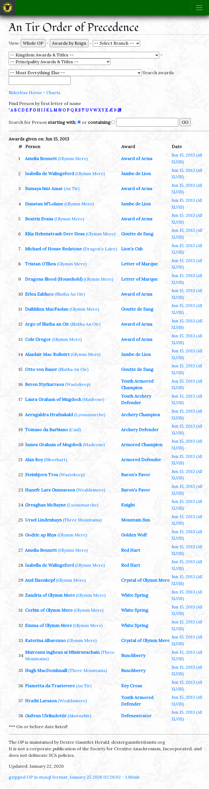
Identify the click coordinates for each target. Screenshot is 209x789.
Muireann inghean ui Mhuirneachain (62, 652)
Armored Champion (141, 444)
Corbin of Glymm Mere (49, 610)
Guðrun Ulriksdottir (46, 715)
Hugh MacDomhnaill (46, 670)
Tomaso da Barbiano (46, 429)
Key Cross (131, 685)
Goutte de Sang (137, 233)
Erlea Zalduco (39, 294)
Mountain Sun (135, 520)
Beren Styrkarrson (44, 384)
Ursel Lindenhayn (43, 520)
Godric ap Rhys (40, 535)
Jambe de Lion (136, 173)
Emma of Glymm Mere (48, 625)
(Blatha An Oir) (70, 294)
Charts (53, 92)
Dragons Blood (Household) (53, 279)
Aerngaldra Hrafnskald (49, 414)
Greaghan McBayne (45, 505)
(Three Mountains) (82, 520)
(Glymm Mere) (73, 158)
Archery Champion (140, 414)
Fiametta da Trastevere (50, 685)
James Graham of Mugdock (53, 444)
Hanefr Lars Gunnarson (50, 490)
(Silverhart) (55, 459)
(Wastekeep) (77, 384)
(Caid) (75, 429)
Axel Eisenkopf (40, 580)
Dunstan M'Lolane (44, 203)
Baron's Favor (135, 474)
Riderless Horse (25, 92)
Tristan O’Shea (40, 263)
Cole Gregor (38, 339)
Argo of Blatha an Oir (47, 324)
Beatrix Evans (39, 218)
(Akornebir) (79, 715)
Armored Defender (141, 459)
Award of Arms (136, 158)
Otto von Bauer (41, 369)
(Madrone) (93, 399)
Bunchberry (133, 655)
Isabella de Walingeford (49, 173)
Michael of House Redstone (53, 248)
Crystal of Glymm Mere (145, 580)
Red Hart (130, 550)
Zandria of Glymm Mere (50, 595)
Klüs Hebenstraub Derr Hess (55, 233)
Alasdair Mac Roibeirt (47, 354)
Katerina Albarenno (45, 640)
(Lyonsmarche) (89, 414)
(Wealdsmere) (90, 490)
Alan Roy (34, 459)
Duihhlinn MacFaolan (46, 309)
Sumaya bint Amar (44, 188)
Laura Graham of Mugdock (53, 399)
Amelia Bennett (41, 158)
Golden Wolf (134, 535)
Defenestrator (136, 715)
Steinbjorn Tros (41, 474)
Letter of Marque (139, 263)
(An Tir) (71, 188)
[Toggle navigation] (199, 7)
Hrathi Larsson (41, 700)
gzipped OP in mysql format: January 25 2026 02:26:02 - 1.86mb (74, 777)
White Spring (134, 595)
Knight (128, 505)
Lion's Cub (132, 248)
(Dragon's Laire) (100, 248)
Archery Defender (140, 429)
